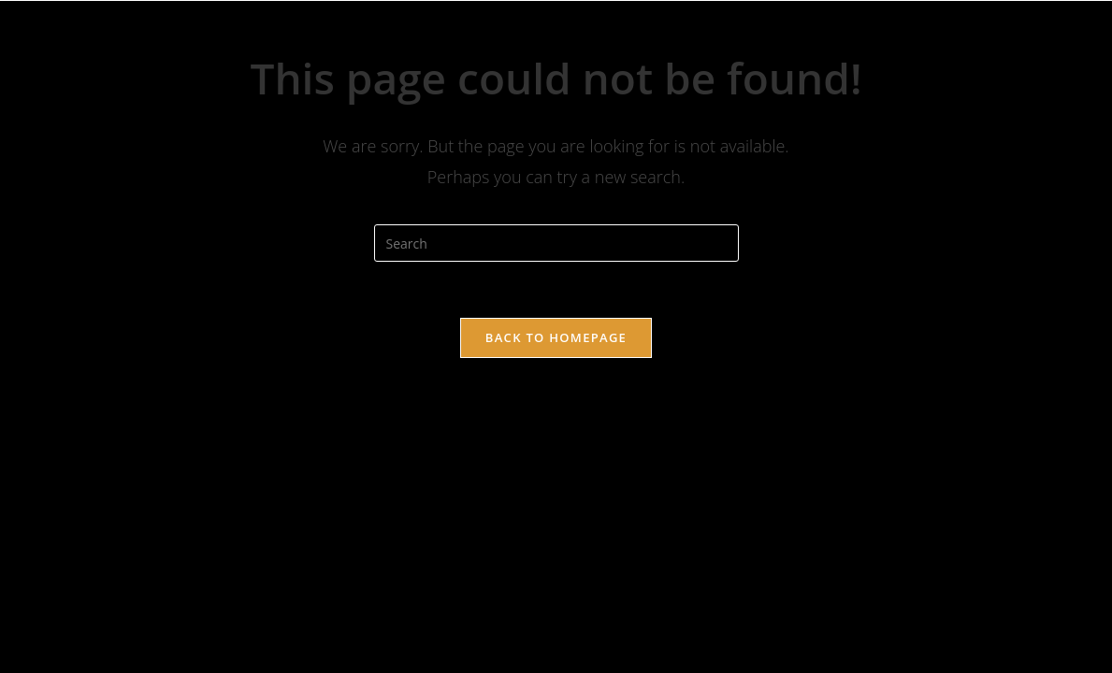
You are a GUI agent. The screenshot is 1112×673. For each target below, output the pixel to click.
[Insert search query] (556, 243)
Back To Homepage (556, 337)
